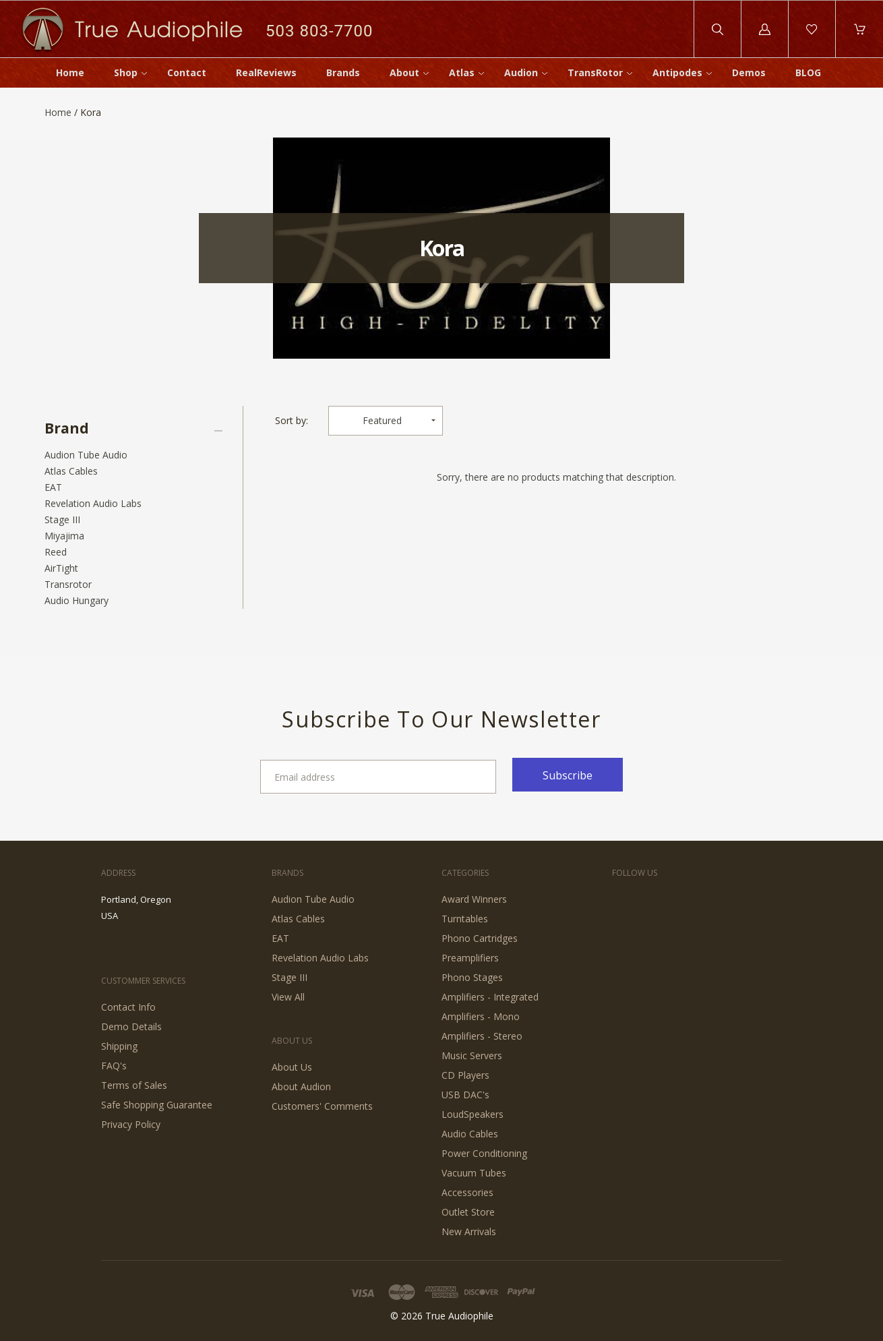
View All (288, 996)
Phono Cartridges (480, 938)
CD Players (465, 1075)
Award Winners (474, 899)
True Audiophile (459, 1315)
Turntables (465, 918)
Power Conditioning (484, 1153)
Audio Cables (470, 1133)
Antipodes (677, 72)
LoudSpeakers (473, 1114)
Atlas (462, 72)
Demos (749, 72)
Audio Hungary (76, 600)
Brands (343, 72)
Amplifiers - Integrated (490, 996)
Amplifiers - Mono (481, 1016)
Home (70, 72)
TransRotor (595, 72)
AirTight (61, 568)
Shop (126, 72)
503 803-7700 (319, 31)
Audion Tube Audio (85, 454)
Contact (186, 72)
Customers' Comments (322, 1106)
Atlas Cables (71, 471)
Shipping (119, 1046)
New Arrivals (469, 1231)
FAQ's (114, 1065)
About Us (292, 1067)
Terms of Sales (134, 1085)
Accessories (467, 1192)
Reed (55, 551)
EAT (53, 487)
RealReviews (266, 72)
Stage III (62, 519)
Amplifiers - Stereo (482, 1036)
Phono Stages (472, 977)
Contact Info (128, 1007)
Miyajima (64, 535)
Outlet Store (468, 1211)
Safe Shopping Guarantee (156, 1104)
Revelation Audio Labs (93, 503)
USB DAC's (465, 1094)
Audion (521, 72)
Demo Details (131, 1026)
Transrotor (68, 584)
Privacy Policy (130, 1124)
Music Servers (472, 1055)
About (404, 72)
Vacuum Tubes (474, 1172)
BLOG (808, 72)
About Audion (301, 1086)
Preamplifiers (470, 957)
